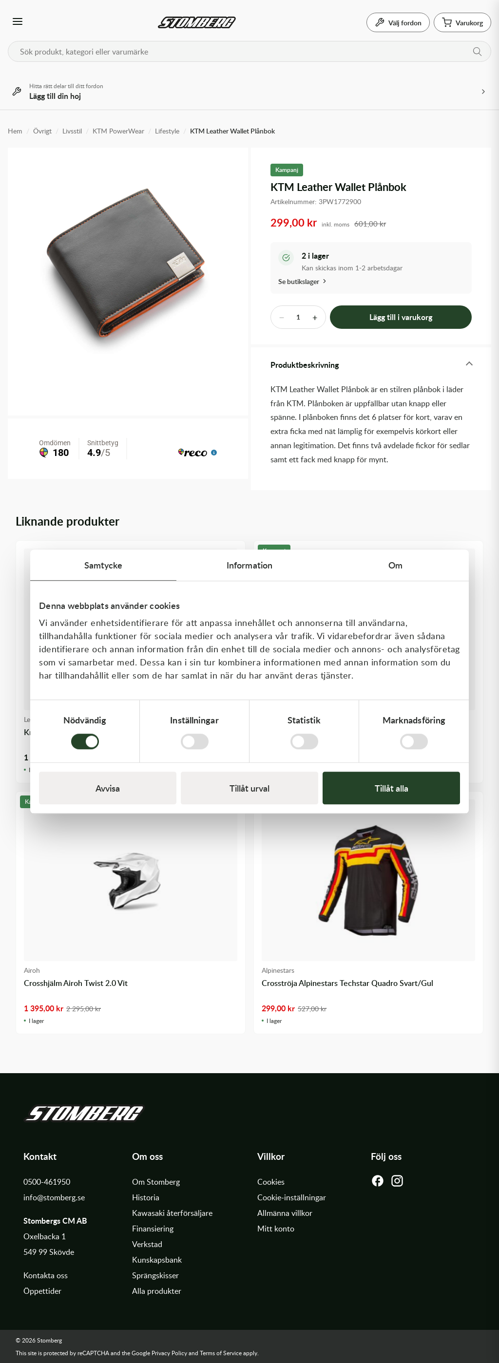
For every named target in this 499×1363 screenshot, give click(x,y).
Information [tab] (249, 565)
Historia (145, 1197)
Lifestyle (167, 130)
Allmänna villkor (284, 1213)
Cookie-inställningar (291, 1197)
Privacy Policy (169, 1353)
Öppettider (42, 1291)
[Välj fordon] (398, 22)
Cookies (271, 1181)
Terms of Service (221, 1353)
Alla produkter (156, 1291)
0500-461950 (46, 1181)
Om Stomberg (156, 1181)
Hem (15, 130)
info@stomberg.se (54, 1197)
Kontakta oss (45, 1275)
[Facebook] (377, 1183)
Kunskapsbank (157, 1259)
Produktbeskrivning (304, 364)
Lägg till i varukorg (400, 316)
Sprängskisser (155, 1275)
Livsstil (72, 130)
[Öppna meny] (17, 22)
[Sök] (477, 51)
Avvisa (108, 788)
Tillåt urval (249, 788)
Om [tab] (395, 565)
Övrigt (42, 130)
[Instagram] (397, 1183)
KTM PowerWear (118, 130)
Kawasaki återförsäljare (172, 1213)
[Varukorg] (462, 22)
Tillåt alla (391, 788)
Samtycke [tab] (103, 565)
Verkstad (147, 1244)
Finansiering (152, 1228)
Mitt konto (275, 1228)
